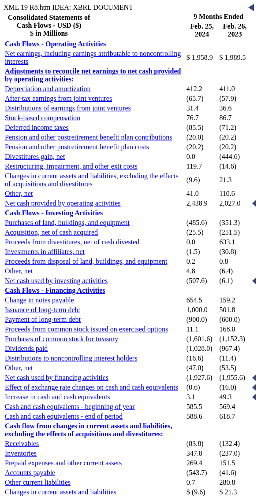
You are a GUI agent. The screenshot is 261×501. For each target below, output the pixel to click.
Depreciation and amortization (48, 88)
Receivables (22, 443)
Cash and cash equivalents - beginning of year (70, 406)
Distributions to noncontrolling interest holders (71, 358)
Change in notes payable (39, 300)
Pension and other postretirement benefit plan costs (77, 147)
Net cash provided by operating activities (63, 203)
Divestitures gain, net (35, 156)
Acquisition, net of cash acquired (51, 232)
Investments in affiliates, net (45, 251)
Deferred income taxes (37, 127)
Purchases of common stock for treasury (61, 339)
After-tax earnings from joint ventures (58, 98)
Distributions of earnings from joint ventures (68, 108)
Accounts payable (30, 472)
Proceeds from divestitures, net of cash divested (72, 242)
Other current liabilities (38, 482)
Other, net (19, 193)
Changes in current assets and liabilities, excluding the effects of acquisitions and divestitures (92, 180)
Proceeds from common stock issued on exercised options (86, 329)
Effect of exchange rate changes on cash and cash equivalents (91, 387)
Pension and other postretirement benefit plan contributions (88, 137)
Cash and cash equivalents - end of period (64, 416)
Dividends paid (26, 348)
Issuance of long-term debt (42, 309)
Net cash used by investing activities (56, 280)
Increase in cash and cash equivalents (57, 397)
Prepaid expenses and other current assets (63, 463)
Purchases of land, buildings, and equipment (67, 222)
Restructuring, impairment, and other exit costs (71, 166)
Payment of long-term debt (43, 319)
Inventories (21, 453)
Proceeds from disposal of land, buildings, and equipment (86, 261)
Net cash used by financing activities (56, 377)
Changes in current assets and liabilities (60, 492)
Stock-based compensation (42, 118)
